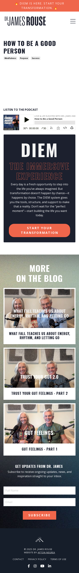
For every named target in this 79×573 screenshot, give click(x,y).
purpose (24, 58)
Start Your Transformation (39, 230)
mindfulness (10, 58)
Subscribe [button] (39, 515)
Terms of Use (58, 559)
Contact (18, 559)
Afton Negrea (46, 552)
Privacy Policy (37, 559)
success (36, 58)
